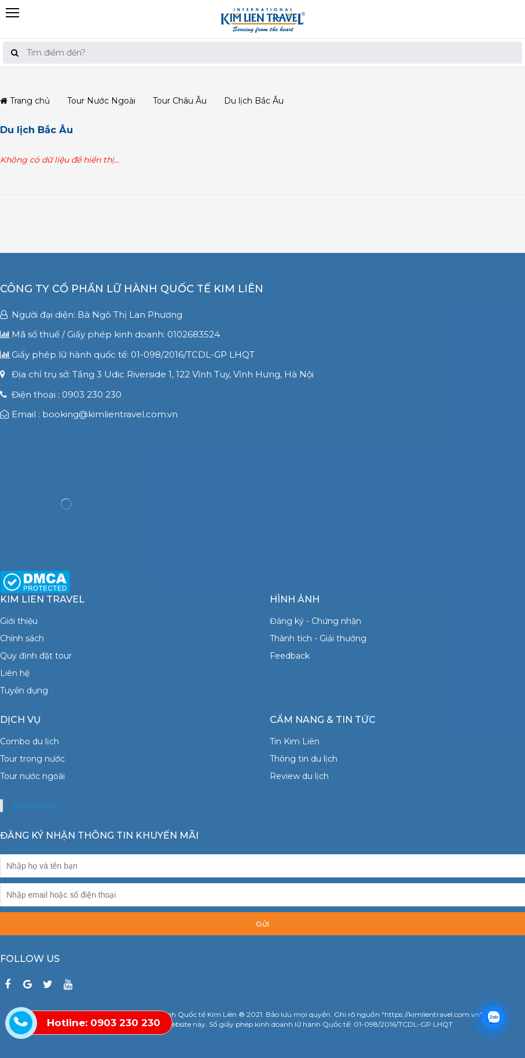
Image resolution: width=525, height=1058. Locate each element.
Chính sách (22, 638)
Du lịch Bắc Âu (36, 129)
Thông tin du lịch (303, 759)
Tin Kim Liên (295, 741)
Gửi (262, 924)
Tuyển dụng (24, 690)
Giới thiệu (19, 621)
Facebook (34, 805)
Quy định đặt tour (36, 656)
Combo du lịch (29, 741)
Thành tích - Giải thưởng (318, 638)
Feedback (290, 656)
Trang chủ (25, 101)
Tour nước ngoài (32, 776)
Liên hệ (15, 673)
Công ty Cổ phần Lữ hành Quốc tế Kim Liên (131, 288)
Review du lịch (299, 776)
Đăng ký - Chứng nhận (315, 621)
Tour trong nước (32, 759)
